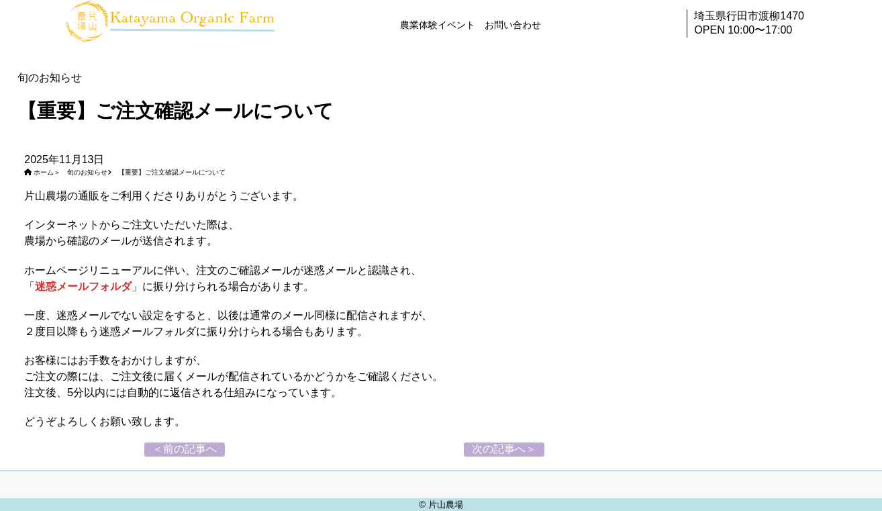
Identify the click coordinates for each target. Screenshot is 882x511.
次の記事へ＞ (504, 449)
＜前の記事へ (184, 449)
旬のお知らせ (87, 172)
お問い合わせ (513, 24)
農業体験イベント (437, 24)
